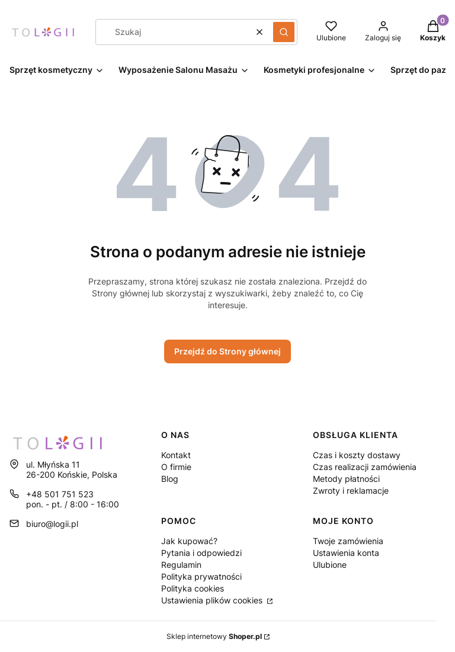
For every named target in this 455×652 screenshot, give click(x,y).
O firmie (176, 467)
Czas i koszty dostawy (356, 455)
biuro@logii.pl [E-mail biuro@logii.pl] (52, 524)
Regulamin (181, 565)
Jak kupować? (189, 541)
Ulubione (330, 565)
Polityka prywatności (201, 576)
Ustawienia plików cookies (213, 600)
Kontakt (176, 455)
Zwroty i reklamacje (351, 490)
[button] (283, 32)
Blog (169, 479)
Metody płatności (346, 479)
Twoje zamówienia (348, 541)
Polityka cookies (192, 588)
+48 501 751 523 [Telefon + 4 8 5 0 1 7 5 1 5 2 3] (60, 494)
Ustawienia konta (346, 553)
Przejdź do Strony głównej (227, 351)
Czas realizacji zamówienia (364, 467)
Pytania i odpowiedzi (201, 553)
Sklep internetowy (214, 636)
